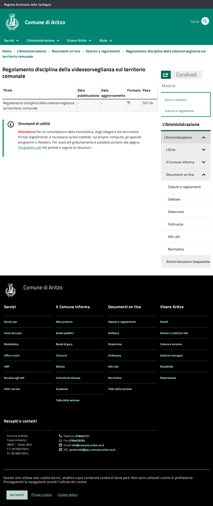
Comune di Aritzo (45, 22)
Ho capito (17, 495)
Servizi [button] (9, 40)
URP (6, 366)
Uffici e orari (12, 355)
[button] (186, 74)
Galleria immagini (171, 355)
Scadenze (62, 389)
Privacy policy (41, 494)
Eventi (164, 321)
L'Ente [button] (170, 149)
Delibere (174, 199)
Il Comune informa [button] (180, 162)
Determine (176, 211)
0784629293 (77, 440)
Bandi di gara (64, 344)
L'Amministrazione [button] (41, 40)
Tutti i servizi (12, 389)
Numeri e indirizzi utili (174, 333)
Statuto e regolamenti (103, 51)
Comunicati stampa (68, 378)
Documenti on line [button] (180, 174)
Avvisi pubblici (65, 333)
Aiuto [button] (103, 40)
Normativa (176, 249)
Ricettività (166, 366)
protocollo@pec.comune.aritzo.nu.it (92, 449)
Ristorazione (168, 378)
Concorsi (61, 355)
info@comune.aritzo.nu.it (88, 445)
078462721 (82, 436)
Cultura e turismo (171, 344)
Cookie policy (68, 494)
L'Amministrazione (31, 51)
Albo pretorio (64, 321)
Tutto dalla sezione (68, 400)
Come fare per (13, 333)
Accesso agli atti (14, 378)
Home (6, 51)
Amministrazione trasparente (188, 261)
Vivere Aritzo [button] (77, 40)
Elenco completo (175, 99)
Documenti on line (66, 51)
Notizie (60, 366)
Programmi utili (30, 147)
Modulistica (11, 344)
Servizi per (10, 321)
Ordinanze (176, 224)
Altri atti (174, 236)
